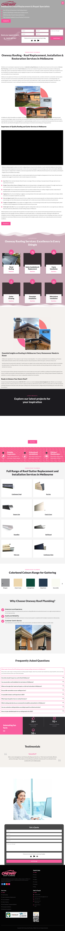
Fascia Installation (5, 899)
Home (35, 874)
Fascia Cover (48, 514)
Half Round (48, 534)
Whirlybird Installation (6, 909)
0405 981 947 (37, 898)
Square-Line (16, 514)
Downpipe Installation (6, 906)
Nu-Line (48, 494)
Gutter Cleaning (5, 902)
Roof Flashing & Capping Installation (9, 904)
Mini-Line (16, 555)
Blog (35, 886)
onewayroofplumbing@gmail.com (41, 896)
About (35, 877)
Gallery (35, 879)
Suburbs (35, 884)
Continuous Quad (16, 494)
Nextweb (46, 928)
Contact (35, 881)
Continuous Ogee (48, 555)
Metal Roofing (5, 894)
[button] (63, 3)
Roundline (16, 534)
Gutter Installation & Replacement (9, 897)
